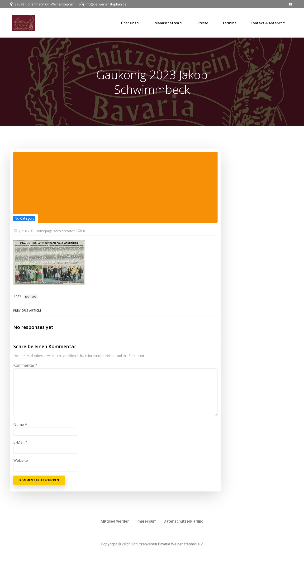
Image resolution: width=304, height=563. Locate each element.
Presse (204, 21)
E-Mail (20, 446)
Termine (231, 21)
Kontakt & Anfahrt (270, 21)
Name (20, 428)
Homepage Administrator (52, 233)
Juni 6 (20, 233)
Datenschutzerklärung (184, 525)
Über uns (132, 21)
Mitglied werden (115, 525)
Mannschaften (170, 21)
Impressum (147, 525)
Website (20, 464)
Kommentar (25, 368)
